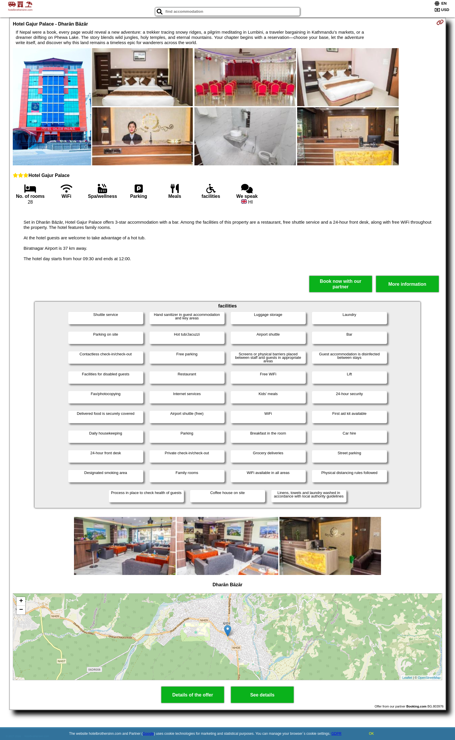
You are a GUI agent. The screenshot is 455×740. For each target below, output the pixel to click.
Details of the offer (192, 694)
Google (148, 734)
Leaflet (407, 677)
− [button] (21, 610)
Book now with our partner (340, 284)
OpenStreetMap (429, 677)
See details (262, 694)
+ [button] (21, 601)
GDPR (336, 734)
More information (407, 284)
